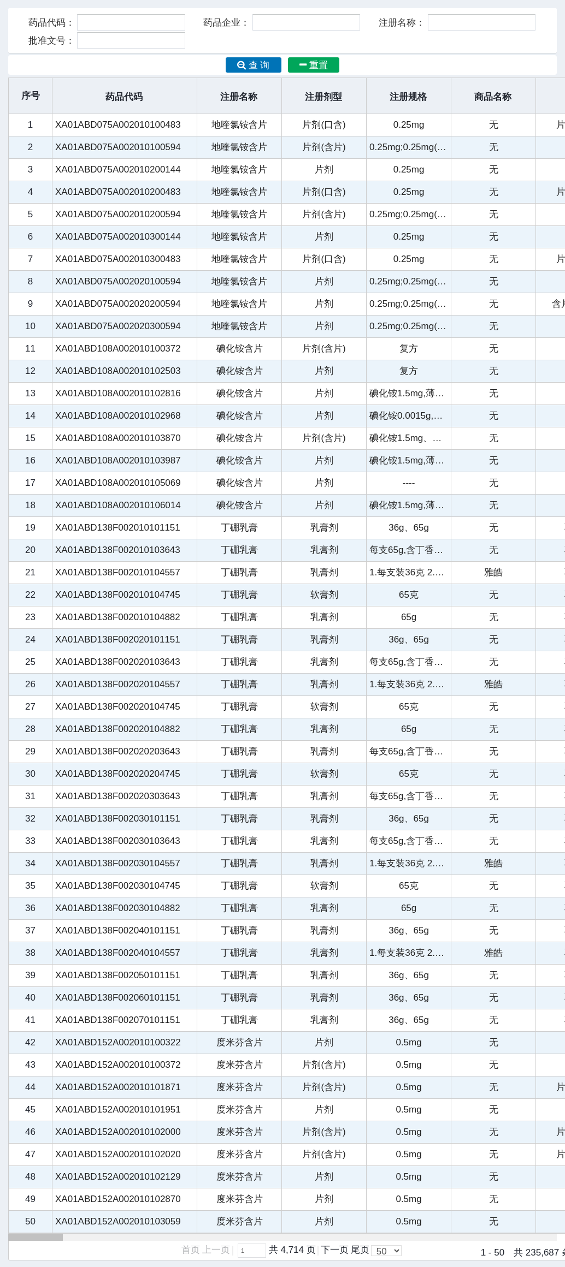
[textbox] (252, 1251)
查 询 (253, 65)
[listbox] (386, 1250)
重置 (313, 65)
